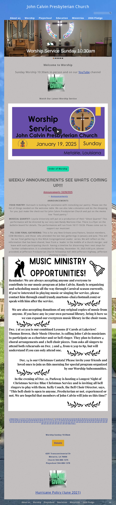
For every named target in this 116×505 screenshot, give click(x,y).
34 (75, 419)
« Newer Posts (13, 419)
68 (40, 420)
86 (74, 420)
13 (35, 419)
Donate (58, 443)
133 (90, 422)
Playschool (45, 18)
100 (101, 420)
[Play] (58, 131)
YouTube (84, 72)
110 (29, 422)
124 (66, 422)
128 (77, 422)
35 (76, 419)
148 (63, 423)
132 (87, 422)
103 (11, 422)
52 (10, 420)
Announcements (59, 196)
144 (53, 423)
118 (50, 422)
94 (89, 420)
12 (33, 419)
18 (44, 419)
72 (48, 420)
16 (40, 419)
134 (93, 422)
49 (103, 419)
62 (29, 420)
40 (86, 419)
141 (45, 423)
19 (46, 419)
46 (97, 419)
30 (67, 419)
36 (78, 419)
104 (13, 422)
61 (27, 420)
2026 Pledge (95, 18)
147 (61, 423)
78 (59, 420)
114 (40, 422)
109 (26, 422)
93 (87, 420)
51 (107, 419)
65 (34, 420)
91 (84, 420)
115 (42, 422)
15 (39, 419)
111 (32, 422)
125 (69, 422)
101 (104, 420)
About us (15, 18)
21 (50, 419)
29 (65, 419)
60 (25, 420)
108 (24, 422)
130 (82, 422)
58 (21, 420)
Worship (30, 18)
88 (78, 420)
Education (62, 18)
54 (13, 420)
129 (80, 422)
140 (42, 423)
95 (91, 420)
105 (16, 422)
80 (63, 420)
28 (63, 419)
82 (67, 420)
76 (55, 420)
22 (52, 419)
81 (65, 420)
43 (92, 419)
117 (48, 422)
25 (57, 419)
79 (61, 420)
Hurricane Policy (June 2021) (58, 492)
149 (66, 423)
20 (48, 419)
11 (31, 419)
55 (15, 420)
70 (44, 420)
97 (95, 420)
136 (98, 422)
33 (73, 419)
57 (19, 420)
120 (56, 422)
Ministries (78, 18)
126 (72, 422)
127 (74, 422)
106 (19, 422)
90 (82, 420)
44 (93, 419)
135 (95, 422)
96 (93, 420)
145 (55, 423)
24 (56, 419)
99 (99, 420)
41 (88, 419)
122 (61, 422)
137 (101, 422)
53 (12, 420)
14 (37, 419)
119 (53, 422)
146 (58, 423)
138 (103, 422)
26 (59, 419)
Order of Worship (58, 169)
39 (84, 419)
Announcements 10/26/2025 (58, 192)
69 (42, 420)
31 (69, 419)
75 (53, 420)
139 (106, 422)
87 (76, 420)
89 (80, 420)
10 (29, 419)
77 (57, 420)
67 (38, 420)
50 (105, 419)
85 (72, 420)
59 (23, 420)
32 (71, 419)
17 (42, 419)
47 (99, 419)
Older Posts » (72, 423)
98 (97, 420)
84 (70, 420)
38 (82, 419)
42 (90, 419)
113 (37, 422)
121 (58, 422)
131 (85, 422)
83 (68, 420)
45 (95, 419)
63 (30, 420)
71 (46, 420)
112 (35, 422)
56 (17, 420)
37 (80, 419)
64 (32, 420)
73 (50, 420)
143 (50, 423)
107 (21, 422)
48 (101, 419)
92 (85, 420)
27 (61, 419)
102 (106, 420)
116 (45, 422)
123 (64, 422)
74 (51, 420)
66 (36, 420)
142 (47, 423)
